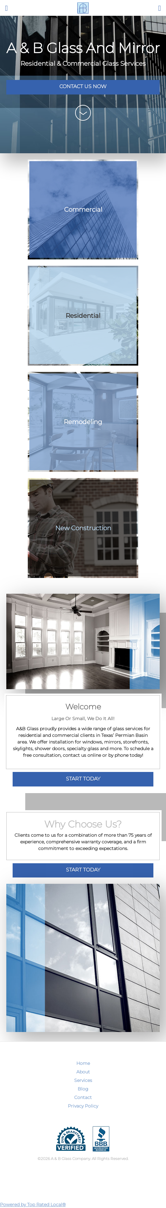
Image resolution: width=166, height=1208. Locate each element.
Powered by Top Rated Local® (33, 1204)
